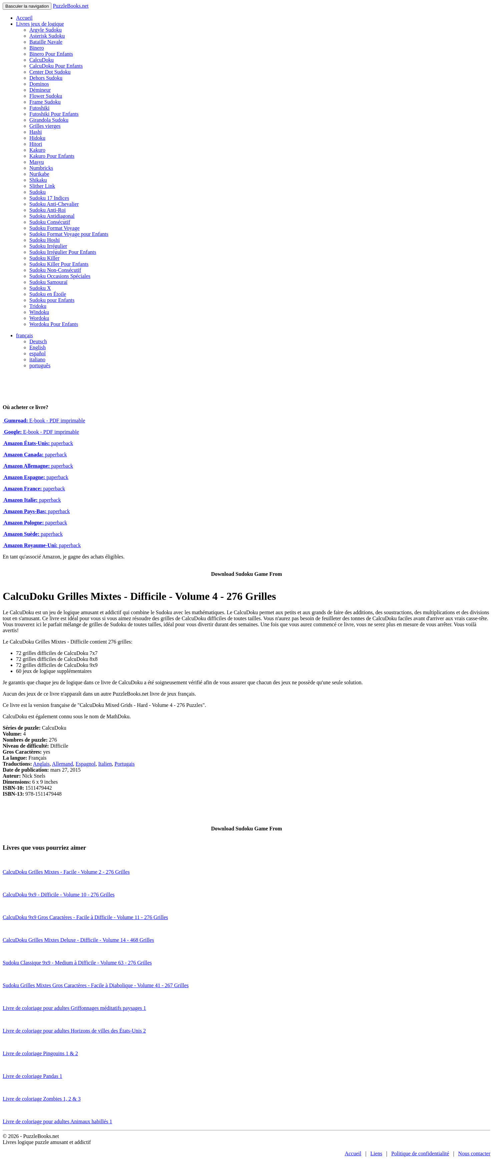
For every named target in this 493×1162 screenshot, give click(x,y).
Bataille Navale (45, 42)
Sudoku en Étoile (47, 294)
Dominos (39, 84)
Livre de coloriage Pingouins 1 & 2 (40, 1053)
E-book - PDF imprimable (44, 420)
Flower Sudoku (45, 96)
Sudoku (37, 192)
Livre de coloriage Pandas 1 (32, 1076)
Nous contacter (474, 1153)
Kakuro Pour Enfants (51, 156)
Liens (376, 1153)
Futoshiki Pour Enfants (54, 114)
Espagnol (86, 764)
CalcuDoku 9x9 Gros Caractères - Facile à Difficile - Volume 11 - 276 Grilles (85, 917)
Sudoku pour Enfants (51, 300)
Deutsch (38, 341)
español (37, 353)
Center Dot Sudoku (50, 72)
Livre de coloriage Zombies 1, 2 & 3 (42, 1099)
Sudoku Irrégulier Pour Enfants (62, 252)
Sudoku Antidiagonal (52, 216)
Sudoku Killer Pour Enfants (58, 264)
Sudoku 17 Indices (49, 198)
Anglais (41, 764)
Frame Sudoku (45, 102)
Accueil (24, 18)
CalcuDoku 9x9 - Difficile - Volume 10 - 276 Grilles (59, 894)
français (24, 335)
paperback (38, 443)
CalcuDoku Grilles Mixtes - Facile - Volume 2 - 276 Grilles (66, 872)
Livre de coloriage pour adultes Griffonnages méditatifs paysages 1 (74, 1008)
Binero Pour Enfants (51, 54)
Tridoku (37, 306)
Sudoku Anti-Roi (47, 210)
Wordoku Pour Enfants (53, 324)
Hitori (35, 144)
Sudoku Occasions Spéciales (59, 276)
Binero (36, 48)
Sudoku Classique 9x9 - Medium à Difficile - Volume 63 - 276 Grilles (77, 962)
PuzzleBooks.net (70, 6)
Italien (105, 764)
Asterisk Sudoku (47, 36)
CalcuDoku (41, 60)
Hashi (35, 132)
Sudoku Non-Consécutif (55, 270)
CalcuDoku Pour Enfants (56, 66)
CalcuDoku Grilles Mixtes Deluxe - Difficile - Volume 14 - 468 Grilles (78, 940)
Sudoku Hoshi (44, 240)
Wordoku (39, 318)
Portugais (124, 764)
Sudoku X (40, 288)
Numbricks (41, 168)
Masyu (36, 162)
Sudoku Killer (44, 258)
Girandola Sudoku (48, 120)
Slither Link (42, 186)
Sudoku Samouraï (48, 282)
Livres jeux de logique (40, 24)
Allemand (62, 764)
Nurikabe (39, 174)
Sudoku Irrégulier (48, 246)
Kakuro (37, 150)
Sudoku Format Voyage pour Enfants (68, 234)
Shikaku (38, 180)
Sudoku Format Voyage (54, 228)
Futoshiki (39, 108)
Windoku (39, 312)
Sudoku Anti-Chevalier (54, 204)
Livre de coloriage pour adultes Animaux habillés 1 (57, 1121)
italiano (37, 359)
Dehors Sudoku (45, 78)
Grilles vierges (44, 126)
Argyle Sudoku (45, 30)
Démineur (40, 90)
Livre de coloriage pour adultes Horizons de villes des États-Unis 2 (74, 1031)
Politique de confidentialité (420, 1153)
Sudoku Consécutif (49, 222)
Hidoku (37, 138)
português (39, 365)
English (37, 347)
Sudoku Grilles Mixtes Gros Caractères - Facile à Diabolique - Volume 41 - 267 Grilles (96, 985)
